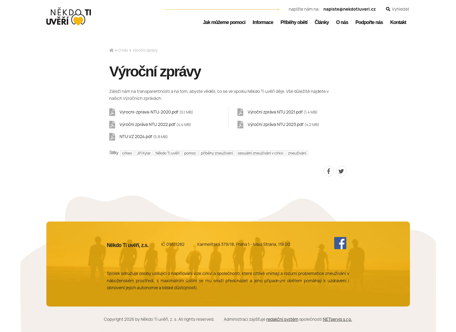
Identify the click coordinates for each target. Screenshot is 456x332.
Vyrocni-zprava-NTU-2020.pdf (156, 112)
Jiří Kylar (144, 153)
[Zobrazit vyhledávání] (397, 9)
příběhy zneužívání (217, 153)
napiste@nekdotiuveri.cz (350, 9)
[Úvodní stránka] (68, 16)
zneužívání (297, 153)
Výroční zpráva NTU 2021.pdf (283, 112)
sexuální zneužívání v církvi (260, 153)
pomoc (190, 153)
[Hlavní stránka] (111, 50)
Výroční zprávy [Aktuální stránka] (145, 50)
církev (127, 153)
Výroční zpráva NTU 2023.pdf (283, 124)
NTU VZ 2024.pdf (144, 136)
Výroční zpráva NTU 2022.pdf (155, 124)
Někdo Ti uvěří (167, 153)
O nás (123, 50)
